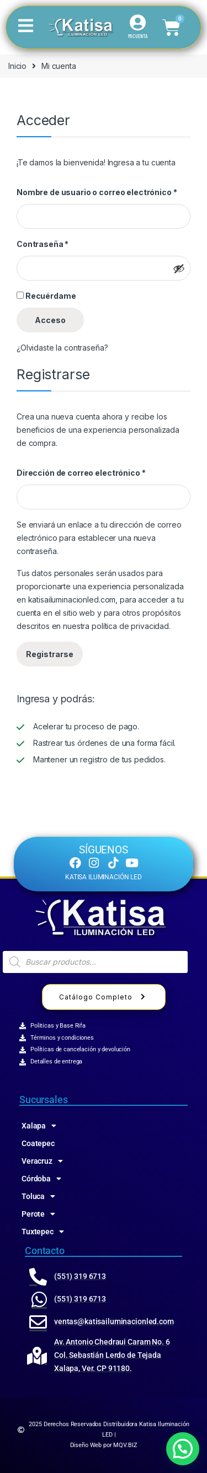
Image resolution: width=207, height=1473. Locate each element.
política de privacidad (130, 626)
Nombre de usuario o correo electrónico (97, 192)
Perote (38, 1214)
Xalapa (39, 1126)
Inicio (17, 66)
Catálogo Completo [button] (103, 997)
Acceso (50, 320)
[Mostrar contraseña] (179, 268)
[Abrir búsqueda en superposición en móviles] (95, 962)
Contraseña (42, 244)
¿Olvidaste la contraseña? (62, 347)
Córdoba (41, 1178)
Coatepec (38, 1143)
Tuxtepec (43, 1231)
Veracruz (42, 1161)
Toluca (38, 1196)
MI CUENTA (137, 36)
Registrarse (49, 654)
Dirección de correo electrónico (81, 472)
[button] (182, 1448)
